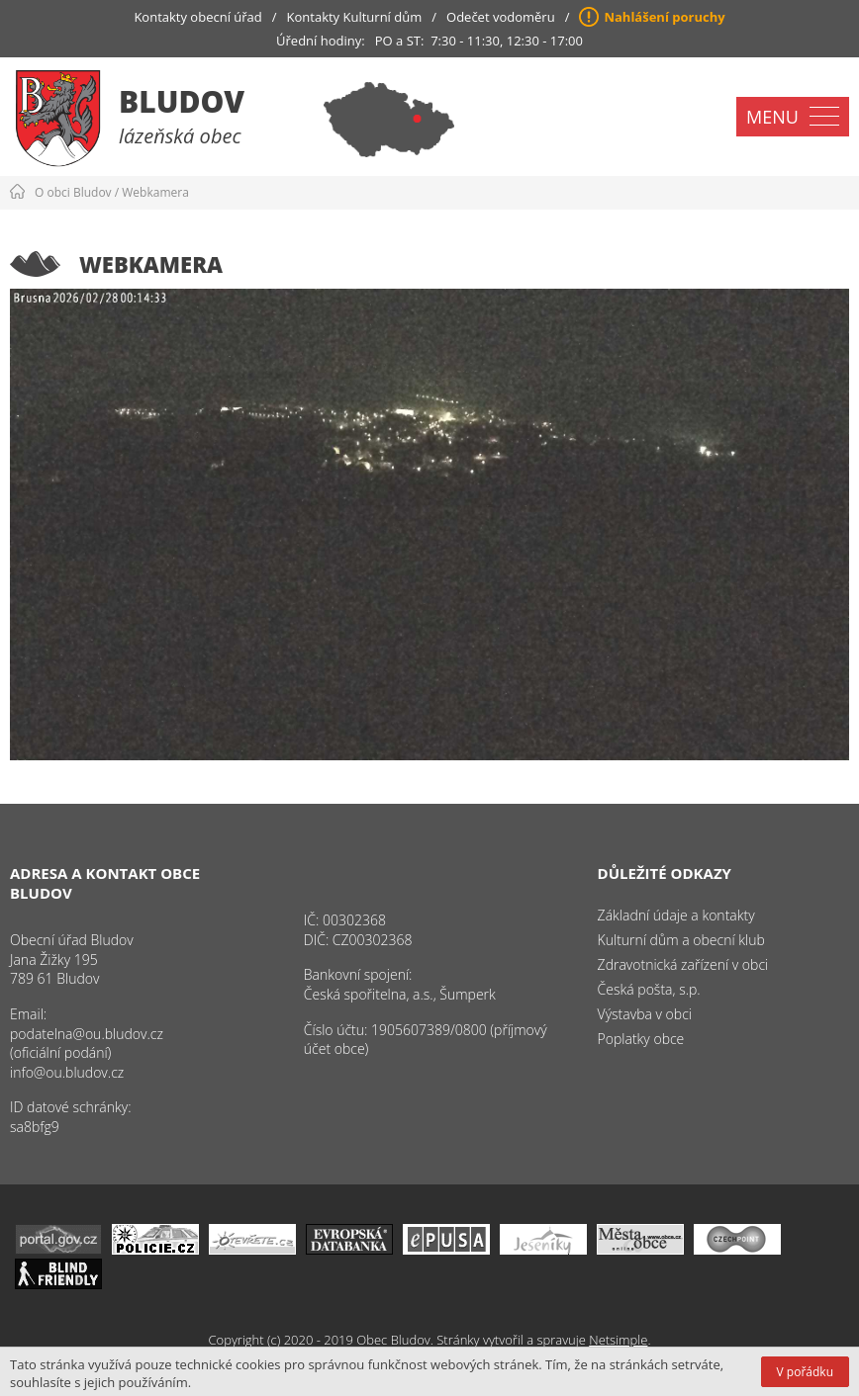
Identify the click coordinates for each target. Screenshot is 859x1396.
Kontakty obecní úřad (197, 17)
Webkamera (155, 192)
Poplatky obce (641, 1038)
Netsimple (618, 1340)
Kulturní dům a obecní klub (681, 939)
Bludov (181, 101)
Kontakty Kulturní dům (355, 17)
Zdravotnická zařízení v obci (683, 964)
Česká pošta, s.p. (649, 989)
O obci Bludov (73, 192)
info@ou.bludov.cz (67, 1072)
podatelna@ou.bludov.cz (86, 1033)
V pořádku (805, 1371)
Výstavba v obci (645, 1013)
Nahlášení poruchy (664, 17)
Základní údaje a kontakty (676, 915)
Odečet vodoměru (500, 17)
